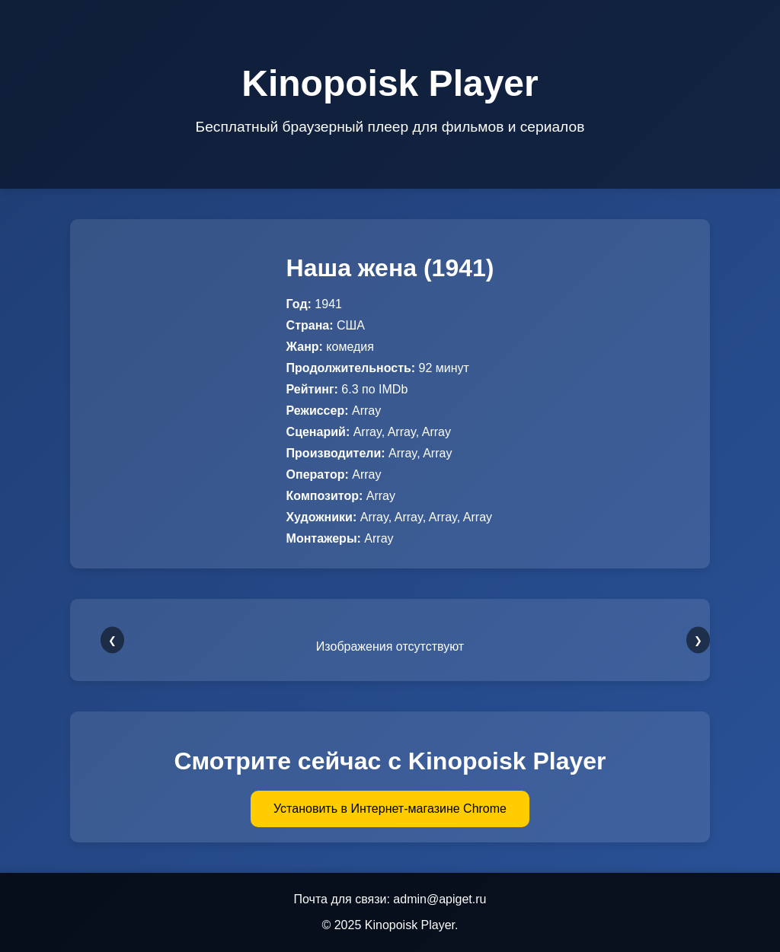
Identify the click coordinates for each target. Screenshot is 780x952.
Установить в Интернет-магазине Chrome (390, 808)
